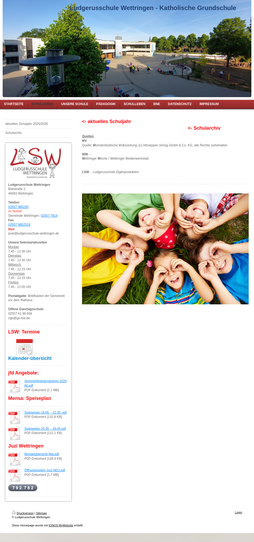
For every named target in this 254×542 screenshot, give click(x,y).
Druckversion (23, 513)
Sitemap (41, 513)
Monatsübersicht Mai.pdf (41, 454)
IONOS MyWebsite (61, 525)
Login (238, 512)
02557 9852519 (19, 225)
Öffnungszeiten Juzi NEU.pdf (44, 470)
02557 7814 (49, 216)
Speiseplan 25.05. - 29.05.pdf (45, 429)
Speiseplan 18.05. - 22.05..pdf (45, 412)
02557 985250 (18, 207)
